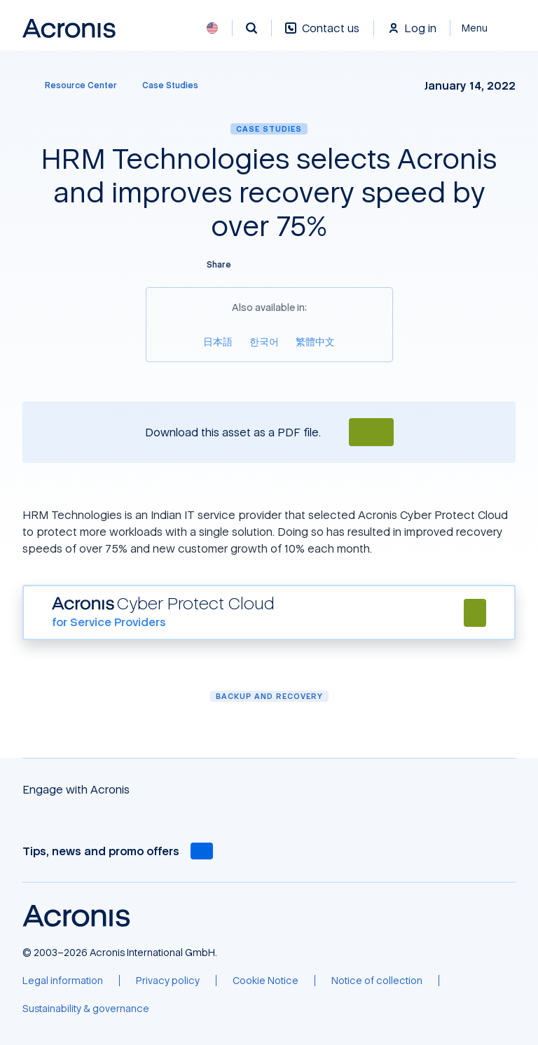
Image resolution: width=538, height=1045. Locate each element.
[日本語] (218, 341)
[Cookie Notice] (265, 980)
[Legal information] (62, 980)
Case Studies (269, 128)
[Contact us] (322, 35)
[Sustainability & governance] (85, 1008)
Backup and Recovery (269, 696)
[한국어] (264, 341)
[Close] (483, 28)
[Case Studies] (170, 85)
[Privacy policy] (168, 980)
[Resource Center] (72, 85)
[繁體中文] (315, 341)
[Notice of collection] (376, 980)
